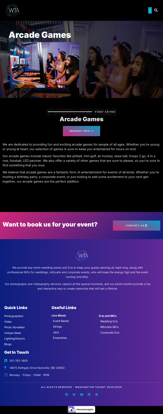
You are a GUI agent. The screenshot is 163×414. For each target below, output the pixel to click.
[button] (150, 10)
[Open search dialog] (156, 10)
